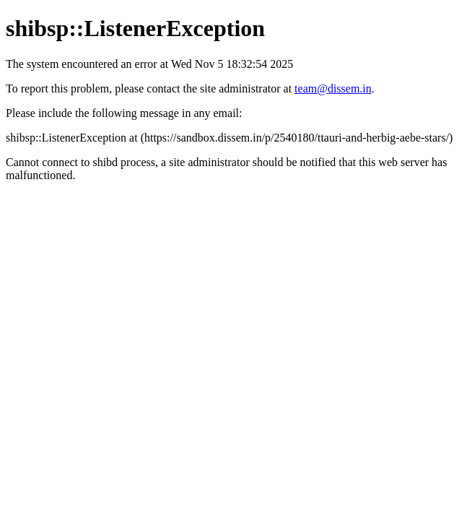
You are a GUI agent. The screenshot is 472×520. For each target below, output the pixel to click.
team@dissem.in (333, 88)
